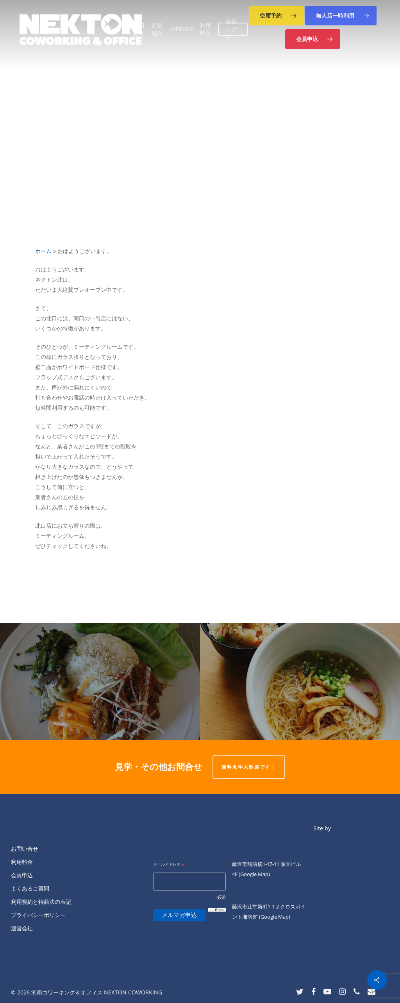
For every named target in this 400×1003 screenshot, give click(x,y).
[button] (276, 15)
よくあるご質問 (30, 888)
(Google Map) (274, 916)
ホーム (43, 251)
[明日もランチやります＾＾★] (100, 681)
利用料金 (22, 862)
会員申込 (22, 875)
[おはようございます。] (300, 681)
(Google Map (253, 874)
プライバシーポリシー (38, 915)
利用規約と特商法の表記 (41, 901)
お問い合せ (24, 848)
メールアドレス (168, 864)
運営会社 (22, 928)
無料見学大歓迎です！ (248, 767)
